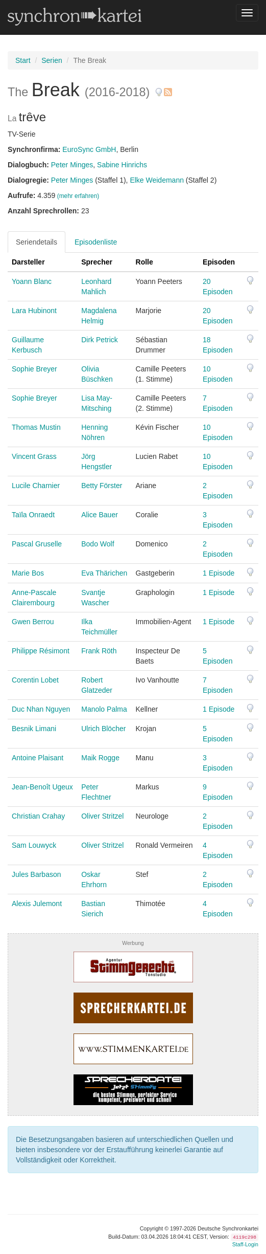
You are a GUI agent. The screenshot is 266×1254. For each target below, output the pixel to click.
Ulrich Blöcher (103, 728)
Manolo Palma (104, 709)
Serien (51, 60)
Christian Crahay (38, 816)
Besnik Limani (34, 728)
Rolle (144, 262)
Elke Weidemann (157, 180)
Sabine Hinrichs (122, 165)
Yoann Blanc (32, 281)
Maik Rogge (100, 758)
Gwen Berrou (33, 622)
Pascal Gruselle (37, 544)
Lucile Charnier (36, 485)
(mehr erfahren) (78, 196)
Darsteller (28, 262)
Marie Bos (28, 573)
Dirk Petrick (99, 340)
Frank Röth (98, 651)
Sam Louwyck (34, 845)
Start (23, 60)
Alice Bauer (99, 515)
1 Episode (218, 573)
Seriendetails (36, 242)
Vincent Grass (34, 456)
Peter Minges (72, 165)
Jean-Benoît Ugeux (42, 787)
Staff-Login (245, 1244)
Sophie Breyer (34, 369)
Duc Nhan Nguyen (41, 709)
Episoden (219, 262)
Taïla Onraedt (33, 515)
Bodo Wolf (97, 544)
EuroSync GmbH (89, 149)
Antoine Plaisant (37, 758)
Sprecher (96, 262)
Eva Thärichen (104, 573)
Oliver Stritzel (102, 816)
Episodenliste (96, 242)
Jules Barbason (36, 874)
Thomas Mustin (36, 427)
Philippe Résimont (40, 651)
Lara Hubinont (34, 310)
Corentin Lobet (35, 680)
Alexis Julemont (37, 903)
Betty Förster (101, 485)
